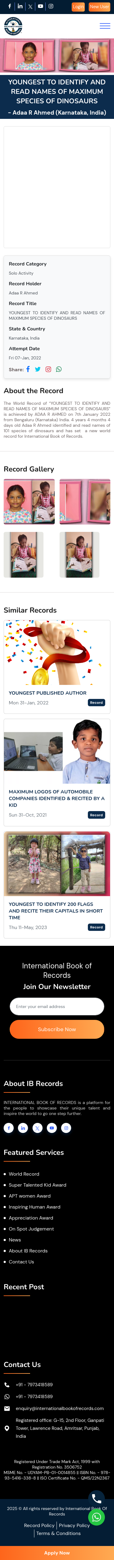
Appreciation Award (31, 1218)
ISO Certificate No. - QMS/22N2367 (74, 1478)
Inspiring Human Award (34, 1207)
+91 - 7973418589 (34, 1385)
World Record (24, 1174)
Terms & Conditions (58, 1533)
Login (78, 6)
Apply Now (57, 1553)
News (15, 1240)
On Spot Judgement (31, 1229)
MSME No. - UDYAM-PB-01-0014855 (39, 1472)
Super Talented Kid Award (37, 1185)
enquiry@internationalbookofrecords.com (60, 1408)
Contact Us (21, 1262)
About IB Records (28, 1251)
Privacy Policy (74, 1525)
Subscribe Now (57, 1029)
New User (99, 6)
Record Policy (39, 1525)
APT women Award (30, 1196)
